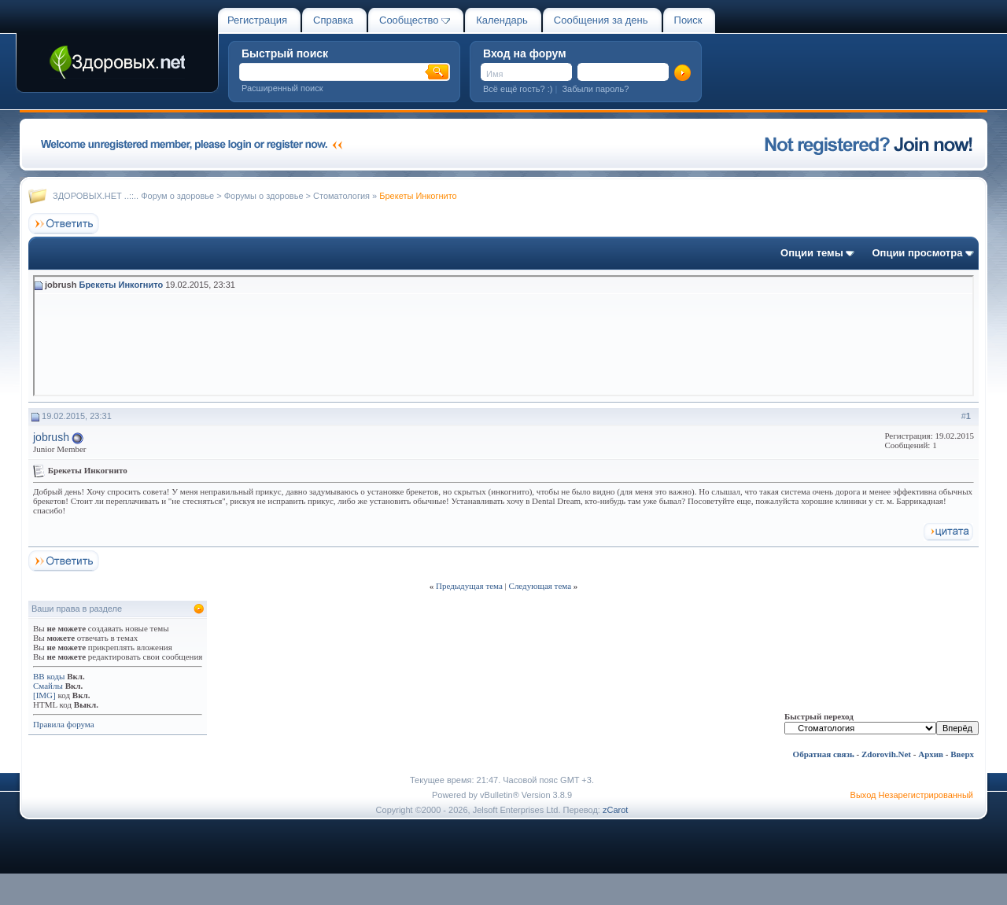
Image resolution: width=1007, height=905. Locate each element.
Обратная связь (823, 754)
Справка (333, 20)
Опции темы (811, 253)
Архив (930, 754)
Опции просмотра (917, 253)
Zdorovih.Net (886, 754)
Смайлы (48, 685)
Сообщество (414, 20)
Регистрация (257, 20)
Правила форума (63, 724)
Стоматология (341, 195)
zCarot (615, 810)
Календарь (502, 20)
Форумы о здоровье (264, 195)
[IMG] (44, 695)
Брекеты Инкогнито (121, 284)
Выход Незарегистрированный (911, 795)
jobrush (51, 437)
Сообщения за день (601, 20)
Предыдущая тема (469, 585)
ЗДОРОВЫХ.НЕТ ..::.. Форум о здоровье (133, 195)
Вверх (962, 754)
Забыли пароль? (595, 89)
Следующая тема (540, 585)
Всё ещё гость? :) (517, 89)
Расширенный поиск (282, 88)
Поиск (688, 20)
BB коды (49, 676)
